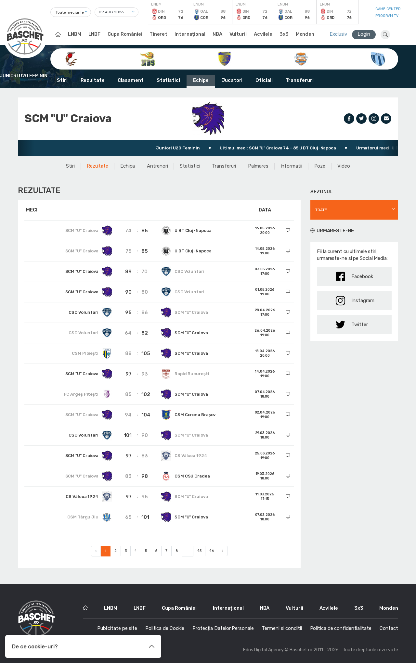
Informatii (291, 166)
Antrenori (157, 166)
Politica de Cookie (164, 628)
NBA (217, 34)
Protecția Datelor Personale (223, 628)
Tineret (158, 34)
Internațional (190, 34)
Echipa (127, 166)
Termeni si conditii (282, 628)
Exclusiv (338, 34)
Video (343, 166)
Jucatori (232, 80)
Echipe (201, 80)
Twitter (352, 324)
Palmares (258, 166)
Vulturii (238, 34)
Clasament (131, 80)
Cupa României (125, 34)
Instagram (355, 300)
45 (199, 551)
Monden (305, 34)
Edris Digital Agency (263, 650)
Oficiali (263, 80)
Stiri (62, 80)
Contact (389, 628)
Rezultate (93, 80)
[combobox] (70, 12)
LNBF (94, 34)
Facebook (354, 276)
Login (364, 34)
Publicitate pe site (117, 628)
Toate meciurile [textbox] (70, 12)
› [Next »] (222, 551)
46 (211, 551)
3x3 (284, 34)
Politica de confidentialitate (340, 628)
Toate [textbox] (321, 210)
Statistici (168, 80)
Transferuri (300, 80)
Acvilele (263, 34)
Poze (320, 166)
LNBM (74, 34)
